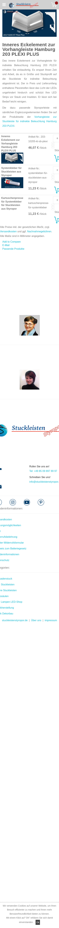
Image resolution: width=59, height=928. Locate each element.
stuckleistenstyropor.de (15, 620)
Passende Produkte (13, 248)
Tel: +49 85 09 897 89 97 (43, 471)
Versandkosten (8, 231)
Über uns (36, 620)
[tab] (29, 249)
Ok (37, 922)
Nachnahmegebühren (39, 231)
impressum (51, 620)
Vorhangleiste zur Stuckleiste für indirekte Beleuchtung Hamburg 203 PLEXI (29, 121)
